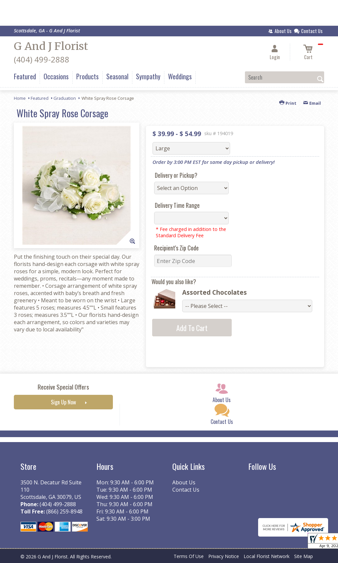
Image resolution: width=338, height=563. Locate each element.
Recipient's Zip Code (176, 248)
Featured (40, 98)
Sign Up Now (63, 402)
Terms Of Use (189, 556)
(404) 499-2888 (41, 59)
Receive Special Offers (63, 387)
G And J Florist (51, 46)
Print (287, 103)
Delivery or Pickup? (176, 175)
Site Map (303, 556)
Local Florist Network (266, 556)
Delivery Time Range (177, 205)
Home (20, 98)
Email (312, 103)
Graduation (64, 98)
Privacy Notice (223, 556)
